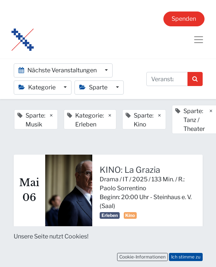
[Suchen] (195, 79)
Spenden (184, 18)
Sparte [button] (94, 87)
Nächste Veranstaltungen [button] (58, 70)
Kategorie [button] (38, 87)
